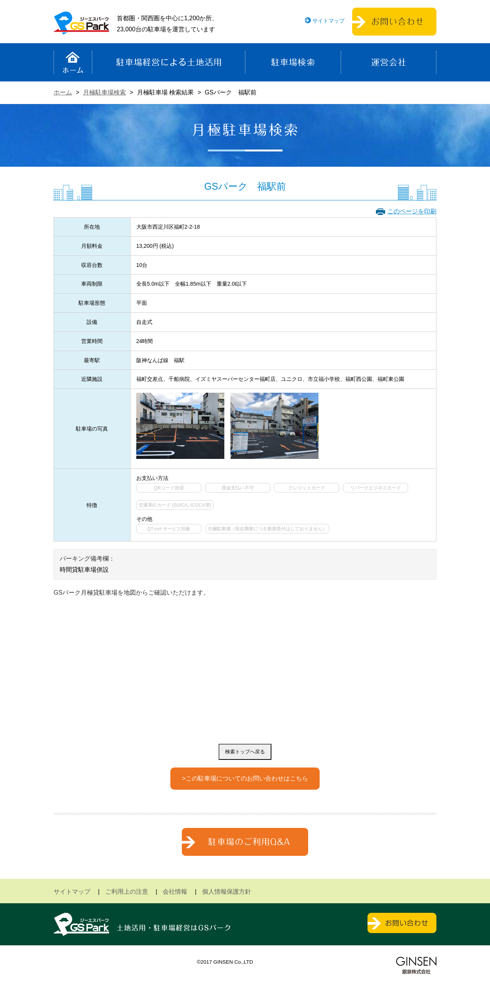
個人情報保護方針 (226, 891)
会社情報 (175, 891)
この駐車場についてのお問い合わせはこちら (247, 778)
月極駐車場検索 (104, 92)
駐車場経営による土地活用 (168, 62)
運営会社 (388, 62)
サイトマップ (328, 21)
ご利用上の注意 (126, 891)
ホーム (73, 62)
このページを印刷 (411, 211)
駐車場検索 (293, 62)
